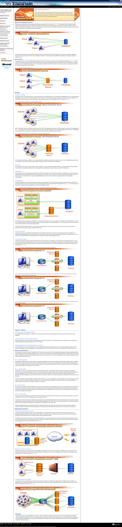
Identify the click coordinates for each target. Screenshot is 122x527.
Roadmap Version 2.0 (4, 15)
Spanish (120, 3)
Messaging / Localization (5, 31)
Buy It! (19, 6)
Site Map (119, 6)
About (109, 6)
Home (2, 6)
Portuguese (119, 2)
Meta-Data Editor (3, 44)
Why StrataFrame (4, 18)
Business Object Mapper (5, 32)
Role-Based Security (4, 40)
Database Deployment (5, 43)
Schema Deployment (4, 46)
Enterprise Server (4, 38)
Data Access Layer (4, 27)
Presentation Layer (4, 30)
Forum (11, 6)
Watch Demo (3, 23)
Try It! (15, 6)
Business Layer (3, 28)
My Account (6, 6)
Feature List (2, 20)
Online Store (3, 52)
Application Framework (5, 26)
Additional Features (4, 35)
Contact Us (114, 6)
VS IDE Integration (4, 34)
